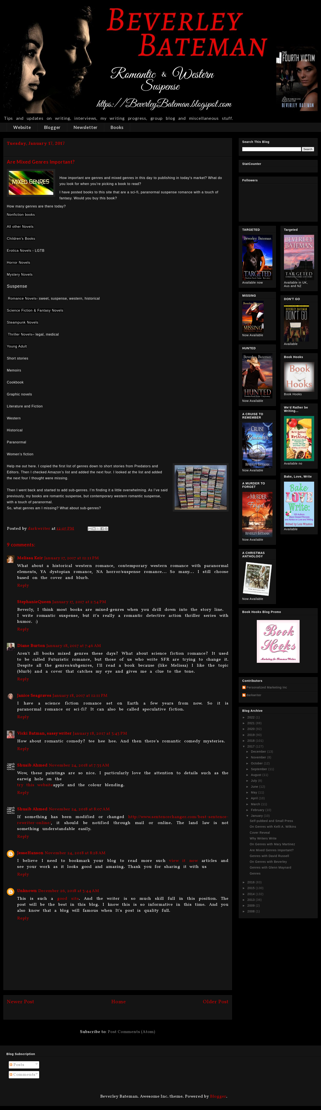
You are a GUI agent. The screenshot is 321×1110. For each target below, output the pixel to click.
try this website (35, 785)
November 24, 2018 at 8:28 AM (75, 853)
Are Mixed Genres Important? (272, 850)
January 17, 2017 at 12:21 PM (71, 558)
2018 (251, 740)
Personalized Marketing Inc (267, 687)
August (256, 775)
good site (68, 899)
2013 (251, 899)
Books (117, 127)
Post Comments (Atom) (131, 1032)
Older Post (216, 1002)
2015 (251, 888)
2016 (251, 882)
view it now (183, 861)
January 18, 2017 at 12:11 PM (80, 696)
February (258, 810)
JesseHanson (30, 853)
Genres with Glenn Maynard (270, 867)
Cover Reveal (260, 832)
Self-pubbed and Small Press (271, 821)
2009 (251, 905)
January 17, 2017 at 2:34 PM (79, 602)
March (256, 804)
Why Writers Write (263, 838)
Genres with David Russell (269, 856)
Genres (255, 873)
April (255, 798)
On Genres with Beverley (268, 861)
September (259, 769)
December (259, 751)
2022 (251, 717)
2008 (251, 911)
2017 (251, 746)
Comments (23, 1075)
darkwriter (254, 695)
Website (22, 127)
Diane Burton (31, 646)
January (257, 815)
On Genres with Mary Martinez (272, 844)
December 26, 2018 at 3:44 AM (68, 891)
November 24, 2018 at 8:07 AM (79, 809)
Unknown (27, 891)
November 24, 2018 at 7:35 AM (79, 765)
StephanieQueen (34, 602)
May (254, 792)
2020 (251, 729)
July (254, 780)
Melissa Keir (30, 558)
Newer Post (20, 1002)
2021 (251, 723)
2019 (251, 735)
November (259, 757)
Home (118, 1002)
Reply (23, 586)
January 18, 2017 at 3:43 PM (100, 734)
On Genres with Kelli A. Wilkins (273, 826)
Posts (17, 1065)
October (257, 763)
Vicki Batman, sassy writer (44, 734)
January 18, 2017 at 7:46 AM (73, 646)
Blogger (52, 127)
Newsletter (86, 127)
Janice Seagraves (34, 696)
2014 (251, 894)
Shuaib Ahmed (32, 765)
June (255, 786)
